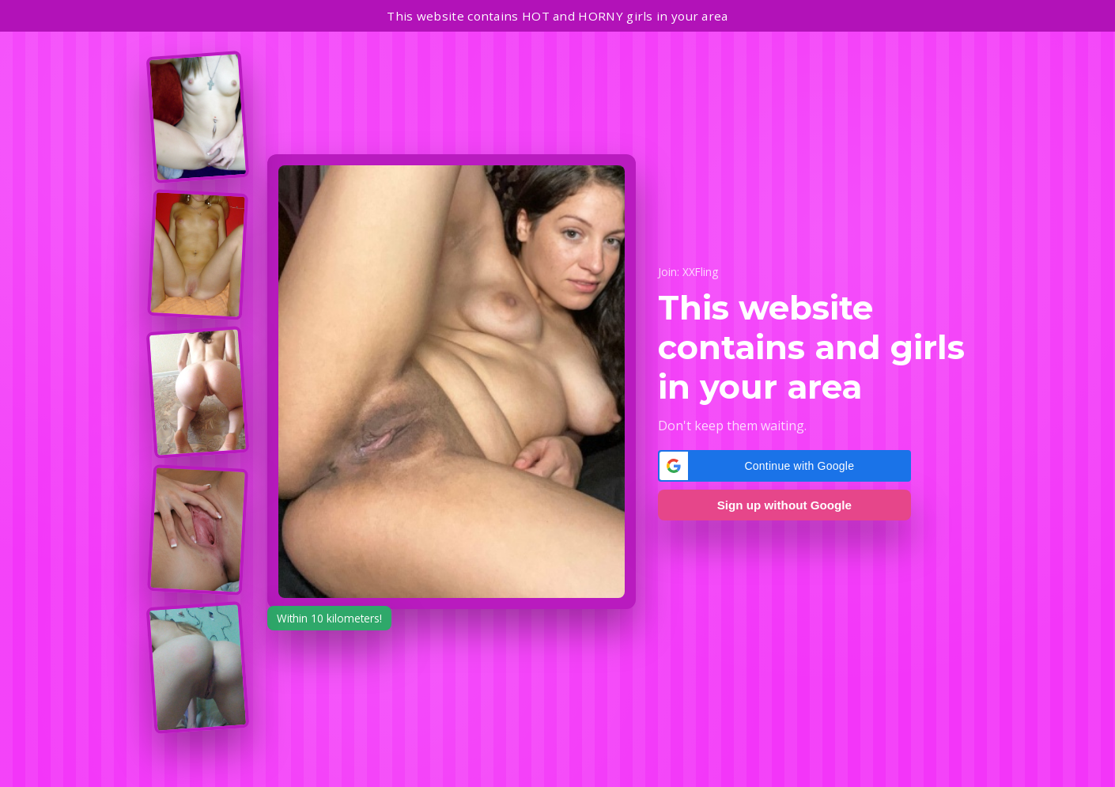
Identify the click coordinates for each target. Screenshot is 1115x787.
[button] (784, 466)
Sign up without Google (784, 505)
